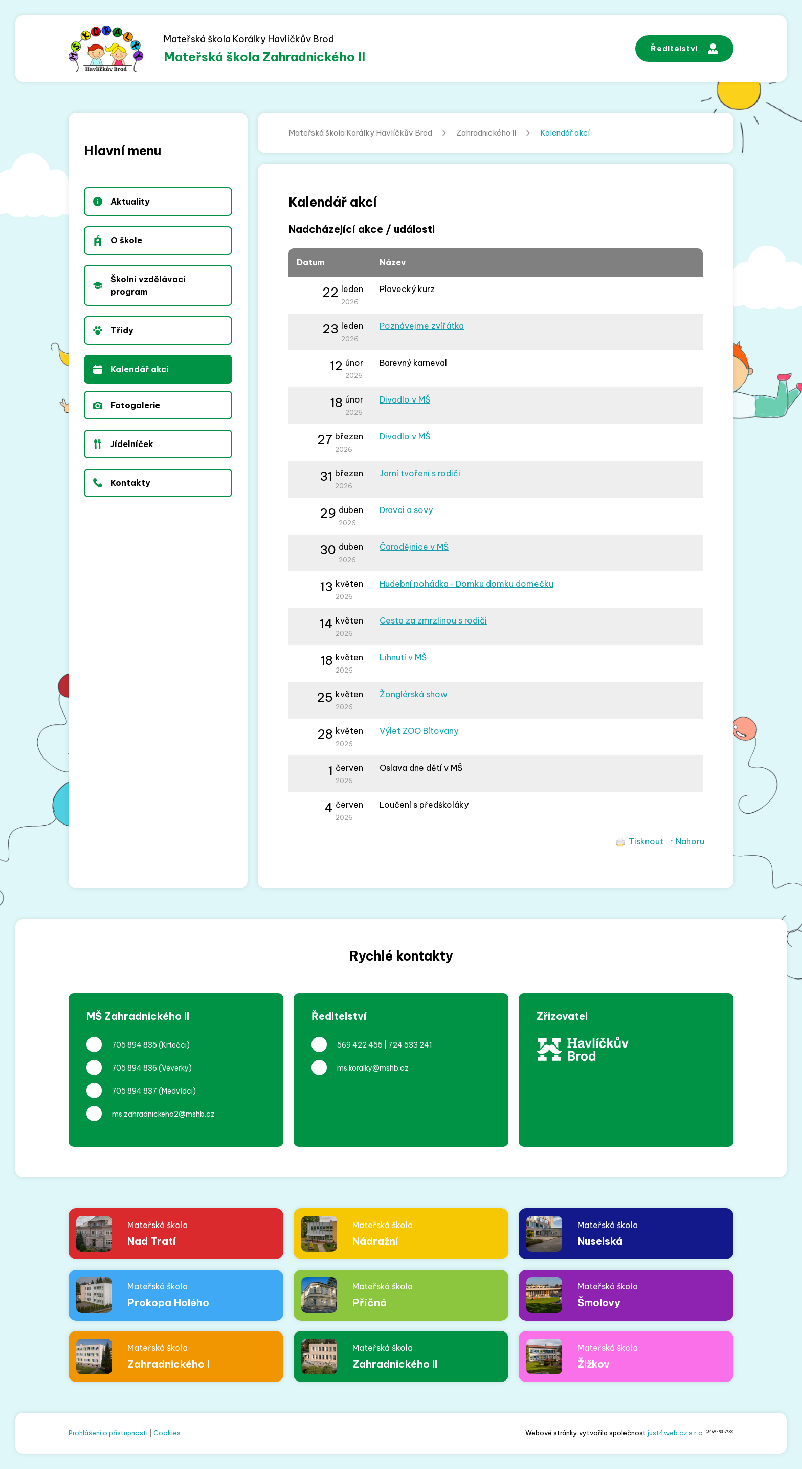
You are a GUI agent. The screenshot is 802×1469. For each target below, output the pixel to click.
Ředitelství (684, 48)
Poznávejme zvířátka (422, 326)
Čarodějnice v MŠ (414, 547)
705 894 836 (134, 1068)
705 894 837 (134, 1091)
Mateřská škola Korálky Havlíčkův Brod (360, 133)
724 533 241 (410, 1045)
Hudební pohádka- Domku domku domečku (466, 583)
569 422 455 (360, 1045)
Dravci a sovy (406, 510)
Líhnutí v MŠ (403, 657)
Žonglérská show (414, 694)
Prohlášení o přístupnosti (108, 1433)
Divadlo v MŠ (405, 399)
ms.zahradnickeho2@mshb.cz (163, 1114)
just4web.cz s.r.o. (676, 1433)
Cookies (167, 1433)
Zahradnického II (486, 133)
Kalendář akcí (565, 133)
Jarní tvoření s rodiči (420, 473)
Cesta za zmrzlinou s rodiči (433, 620)
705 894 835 (134, 1045)
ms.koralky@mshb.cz (373, 1068)
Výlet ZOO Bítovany (419, 731)
